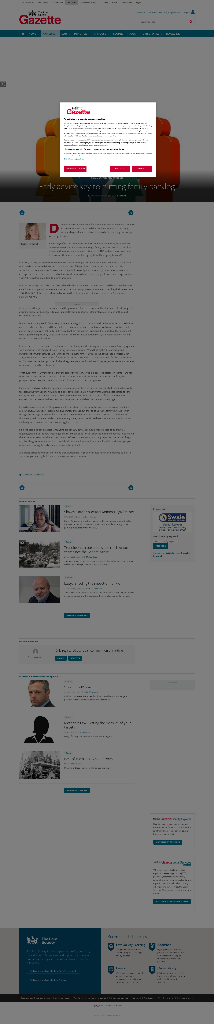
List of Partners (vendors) (74, 159)
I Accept (142, 168)
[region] (108, 139)
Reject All (120, 168)
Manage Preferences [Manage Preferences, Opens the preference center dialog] (75, 168)
